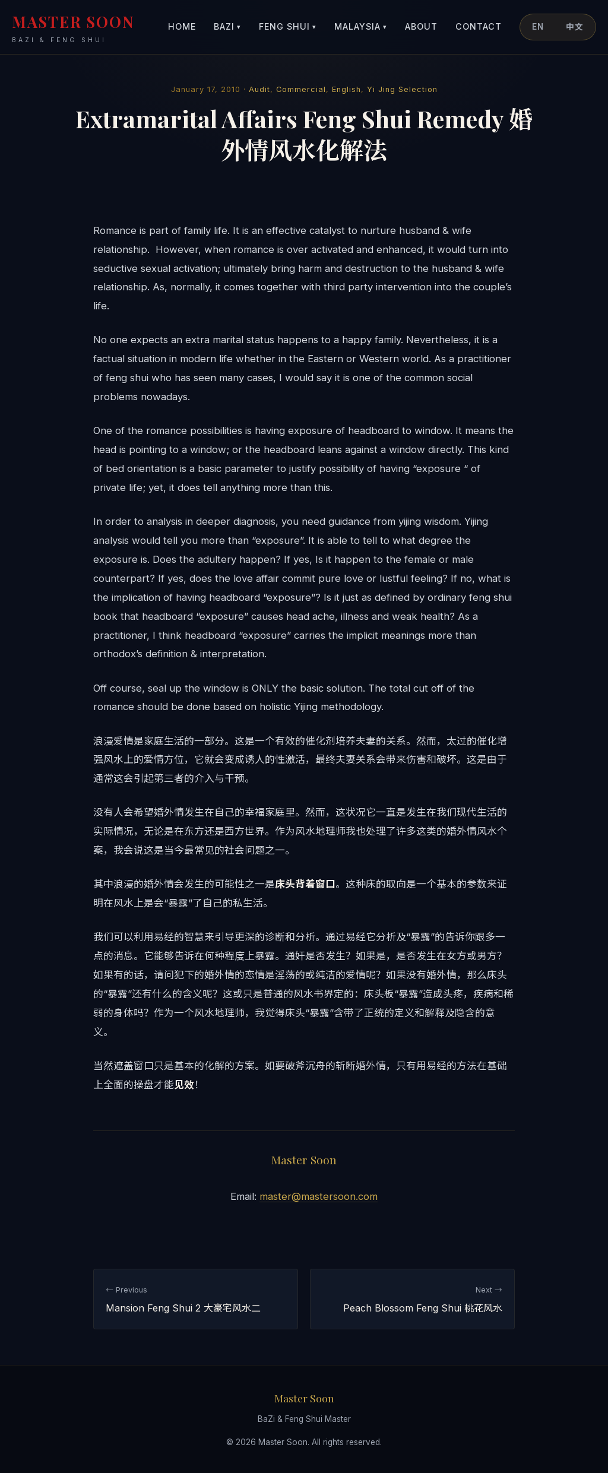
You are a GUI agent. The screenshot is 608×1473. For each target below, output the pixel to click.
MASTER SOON (73, 28)
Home (182, 26)
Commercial (301, 89)
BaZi (227, 27)
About (421, 26)
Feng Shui (287, 27)
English (346, 89)
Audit (259, 89)
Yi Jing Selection (402, 89)
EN (538, 26)
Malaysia (360, 27)
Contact (478, 26)
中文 (575, 26)
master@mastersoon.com (318, 1196)
